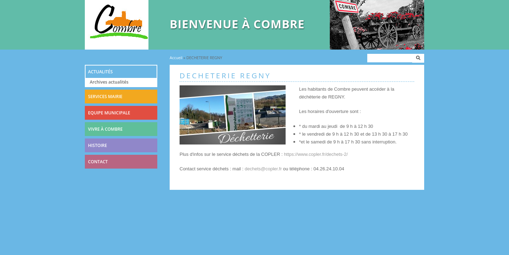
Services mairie (105, 97)
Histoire (97, 145)
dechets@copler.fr (263, 168)
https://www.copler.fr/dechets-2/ (316, 154)
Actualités (100, 72)
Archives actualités (109, 82)
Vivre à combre (105, 129)
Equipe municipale (109, 113)
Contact (98, 162)
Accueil (176, 57)
